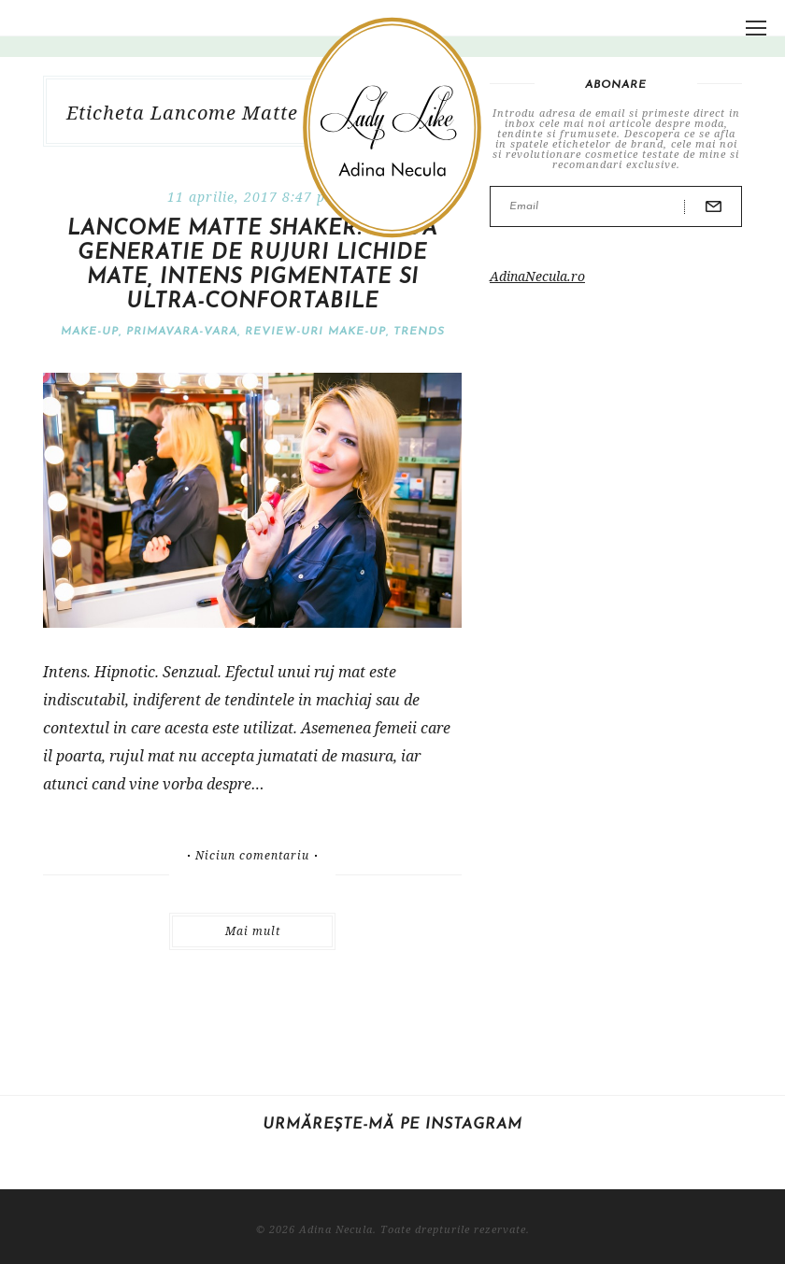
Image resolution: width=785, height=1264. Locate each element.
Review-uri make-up (315, 331)
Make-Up (90, 331)
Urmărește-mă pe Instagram (392, 1124)
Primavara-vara (181, 331)
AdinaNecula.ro (537, 276)
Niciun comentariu (252, 855)
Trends (419, 331)
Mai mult (252, 931)
